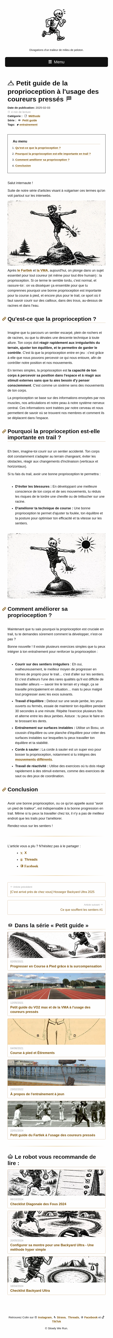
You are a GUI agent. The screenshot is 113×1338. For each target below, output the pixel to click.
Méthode (34, 116)
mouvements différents (33, 759)
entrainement (29, 124)
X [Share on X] (23, 853)
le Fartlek (24, 270)
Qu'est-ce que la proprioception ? (38, 147)
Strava (61, 1317)
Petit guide (29, 120)
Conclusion (23, 165)
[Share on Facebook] (29, 866)
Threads (73, 1317)
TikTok (56, 1321)
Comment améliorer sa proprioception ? (42, 159)
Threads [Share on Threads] (29, 859)
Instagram (45, 1317)
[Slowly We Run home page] (56, 44)
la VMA (42, 270)
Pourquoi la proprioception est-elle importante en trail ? (53, 153)
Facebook (90, 1317)
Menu (56, 62)
